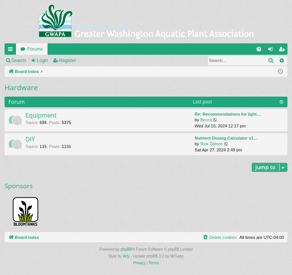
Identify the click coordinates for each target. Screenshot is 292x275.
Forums (35, 49)
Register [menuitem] (283, 50)
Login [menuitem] (272, 50)
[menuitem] (259, 49)
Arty (126, 256)
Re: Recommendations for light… (228, 114)
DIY (30, 139)
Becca (206, 120)
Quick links (12, 50)
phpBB (126, 249)
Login (42, 60)
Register (67, 60)
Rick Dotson (211, 143)
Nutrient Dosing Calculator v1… (226, 138)
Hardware (21, 87)
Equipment (41, 115)
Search (18, 60)
